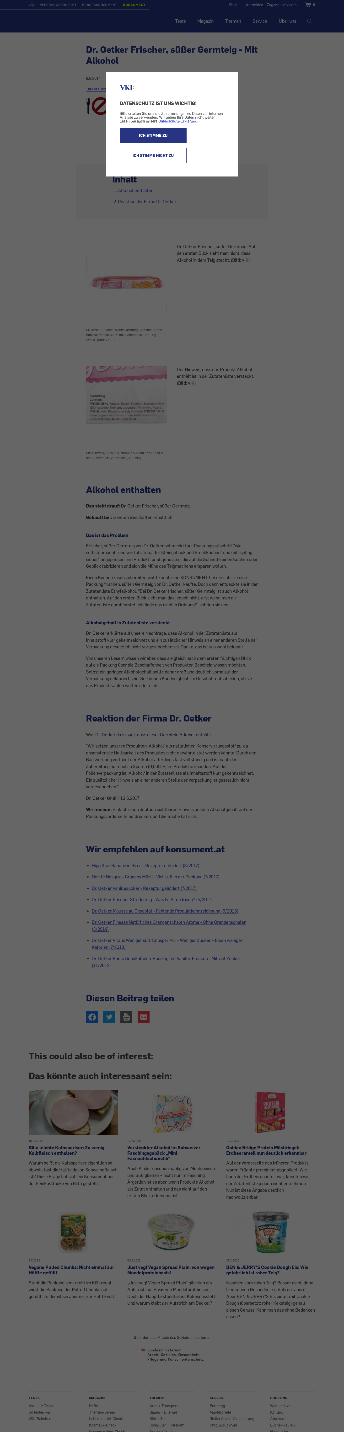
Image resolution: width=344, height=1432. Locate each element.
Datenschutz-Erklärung (177, 121)
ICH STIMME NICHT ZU (153, 155)
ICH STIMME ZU (153, 135)
